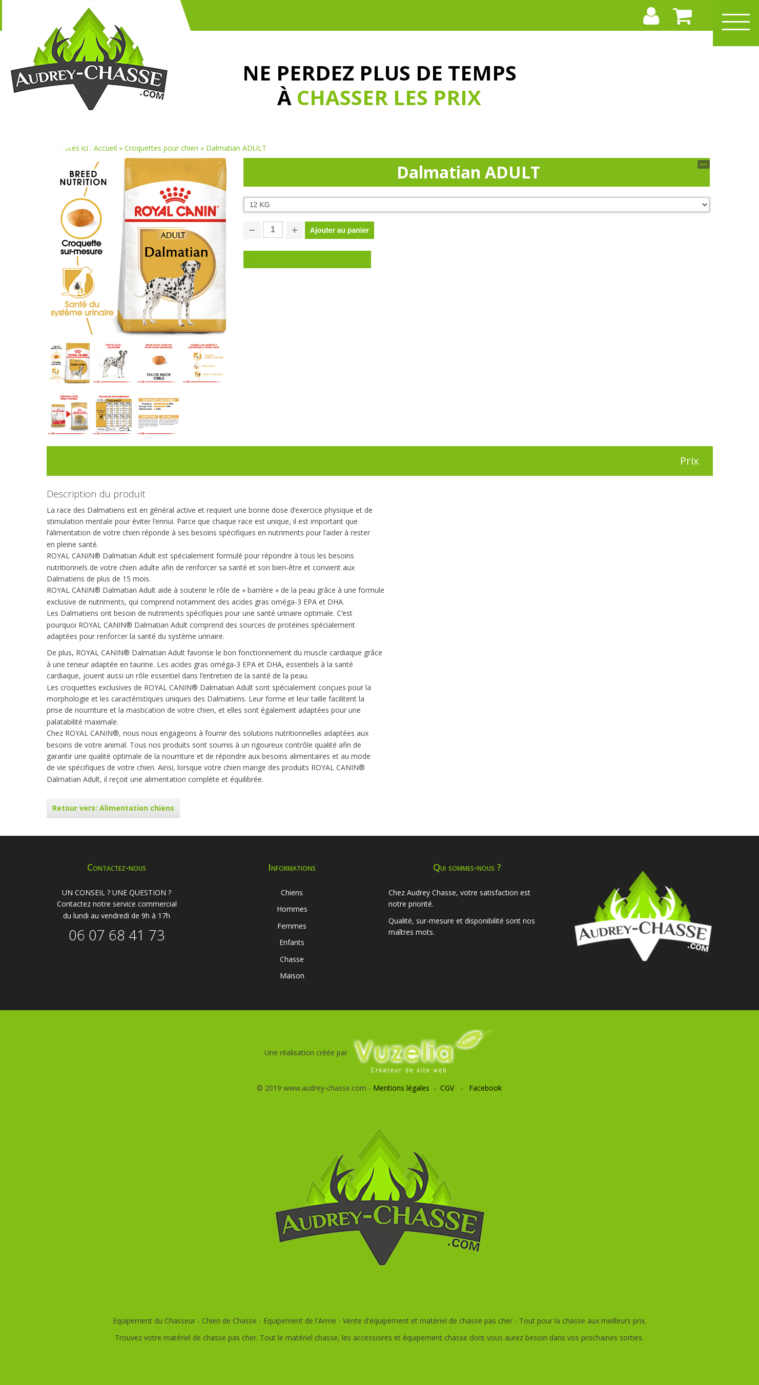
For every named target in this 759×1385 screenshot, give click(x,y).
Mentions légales (401, 1088)
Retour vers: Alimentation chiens (113, 808)
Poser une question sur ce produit (307, 259)
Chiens (292, 892)
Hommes (292, 909)
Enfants (291, 942)
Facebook (485, 1088)
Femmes (291, 926)
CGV (447, 1088)
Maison (292, 975)
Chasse (292, 959)
